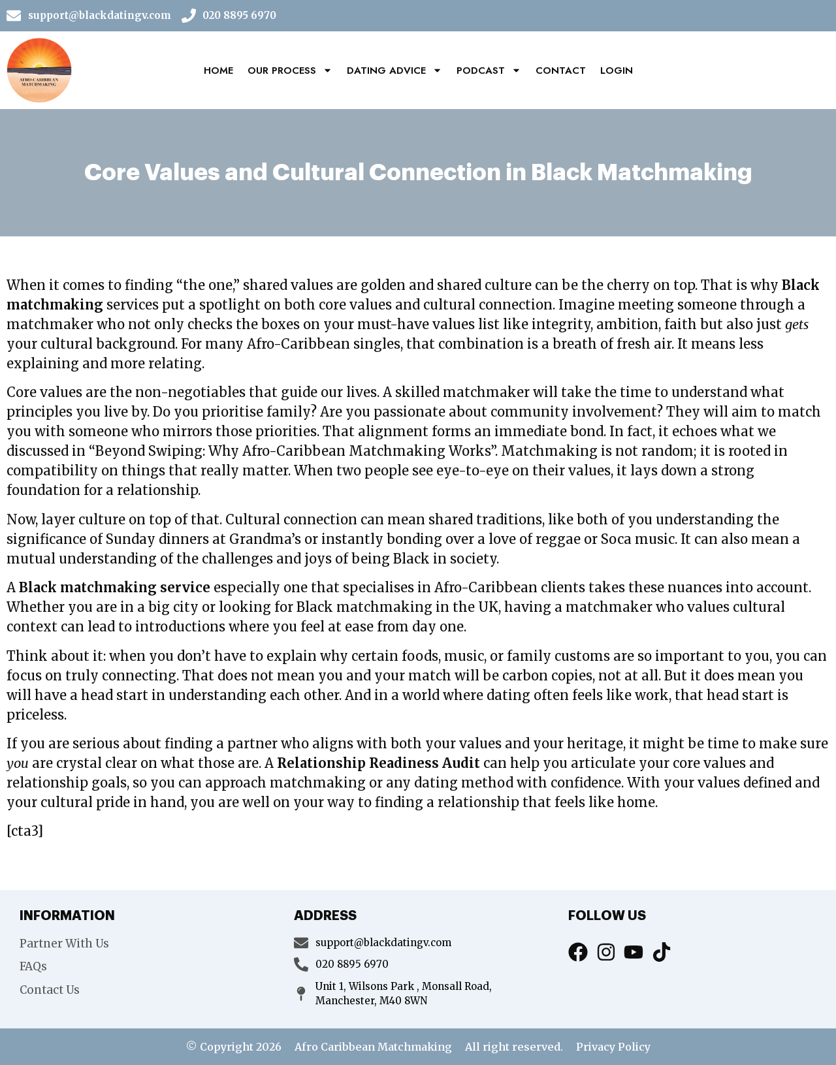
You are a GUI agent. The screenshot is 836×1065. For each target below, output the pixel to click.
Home (218, 70)
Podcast (489, 70)
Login (616, 70)
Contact (561, 70)
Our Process (290, 70)
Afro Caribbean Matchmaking (373, 1046)
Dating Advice (394, 70)
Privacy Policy (613, 1046)
